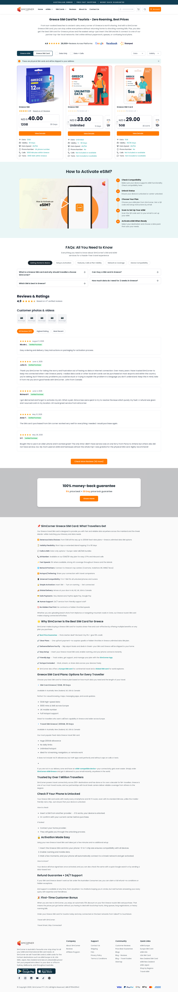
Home (40, 9)
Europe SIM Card (150, 949)
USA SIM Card (150, 955)
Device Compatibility (139, 263)
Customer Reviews (125, 945)
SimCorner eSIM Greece (47, 771)
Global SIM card (102, 669)
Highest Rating (43, 331)
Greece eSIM (25, 53)
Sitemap (125, 962)
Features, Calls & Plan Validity (89, 263)
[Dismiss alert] (158, 61)
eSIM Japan (150, 965)
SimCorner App (106, 657)
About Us (83, 9)
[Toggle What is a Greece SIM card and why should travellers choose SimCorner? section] (52, 273)
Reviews (72, 9)
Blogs (123, 952)
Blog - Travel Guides (125, 958)
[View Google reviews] (99, 43)
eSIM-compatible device (85, 768)
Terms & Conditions (101, 958)
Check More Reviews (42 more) (88, 461)
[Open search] (145, 9)
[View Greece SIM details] (40, 112)
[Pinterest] (49, 978)
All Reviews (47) (25, 331)
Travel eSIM (150, 971)
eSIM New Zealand (150, 962)
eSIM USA (150, 952)
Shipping (101, 949)
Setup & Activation (63, 263)
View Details (40, 133)
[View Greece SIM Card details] (138, 112)
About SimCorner (76, 945)
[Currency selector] (126, 9)
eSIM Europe (150, 945)
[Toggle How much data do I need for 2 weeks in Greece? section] (125, 280)
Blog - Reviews (125, 955)
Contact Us (94, 9)
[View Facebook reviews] (111, 43)
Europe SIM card (65, 669)
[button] (39, 120)
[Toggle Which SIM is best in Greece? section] (52, 283)
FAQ (98, 952)
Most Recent (58, 331)
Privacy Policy (101, 955)
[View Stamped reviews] (126, 43)
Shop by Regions (150, 968)
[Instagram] (25, 978)
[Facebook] (19, 978)
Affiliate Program (76, 952)
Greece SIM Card (43, 53)
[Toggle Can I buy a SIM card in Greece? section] (125, 272)
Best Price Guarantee (48, 635)
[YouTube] (37, 978)
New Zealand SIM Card (150, 958)
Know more (89, 498)
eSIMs (49, 9)
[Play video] (63, 203)
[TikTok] (43, 978)
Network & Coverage (116, 263)
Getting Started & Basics (40, 263)
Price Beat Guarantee (125, 949)
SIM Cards (61, 9)
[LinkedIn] (31, 978)
